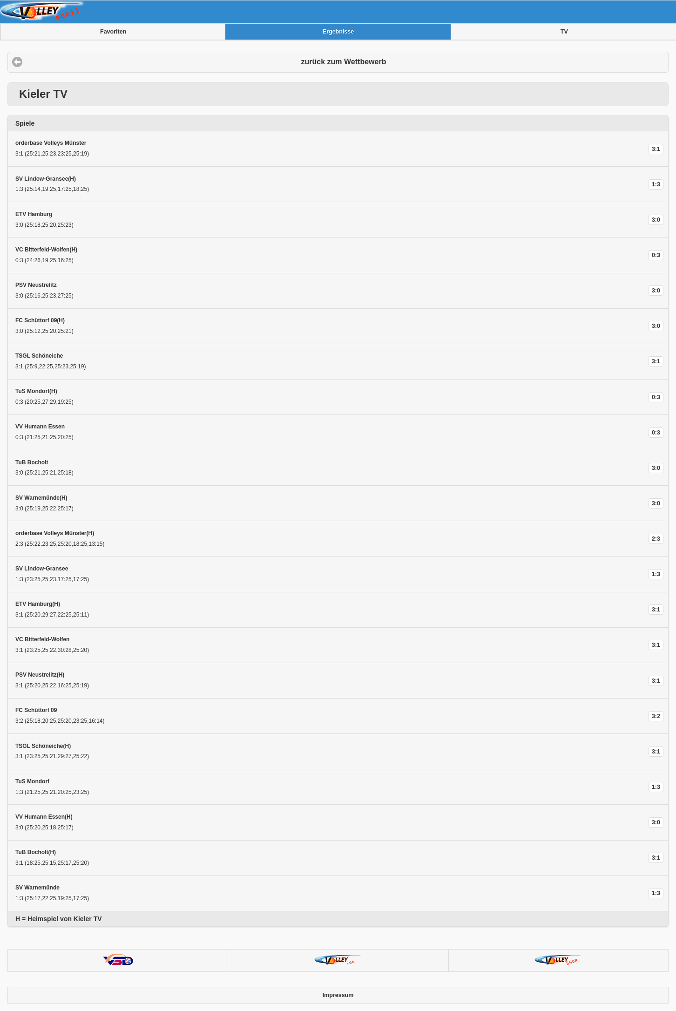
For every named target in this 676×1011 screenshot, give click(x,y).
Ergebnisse (338, 31)
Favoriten (113, 31)
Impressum (338, 995)
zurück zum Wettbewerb (343, 62)
